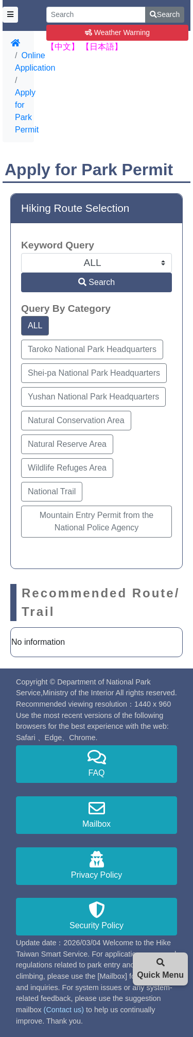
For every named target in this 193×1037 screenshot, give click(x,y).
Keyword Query (57, 245)
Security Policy (96, 915)
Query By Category (66, 308)
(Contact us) (64, 1010)
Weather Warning (117, 32)
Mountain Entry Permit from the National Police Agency (96, 521)
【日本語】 (101, 46)
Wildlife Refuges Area (67, 467)
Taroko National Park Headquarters (92, 349)
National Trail (52, 491)
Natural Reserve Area (67, 444)
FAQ (96, 763)
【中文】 (62, 46)
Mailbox (96, 814)
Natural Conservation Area (76, 420)
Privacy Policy (96, 865)
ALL (35, 325)
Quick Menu (160, 968)
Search (165, 14)
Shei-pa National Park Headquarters (94, 373)
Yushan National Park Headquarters (93, 396)
